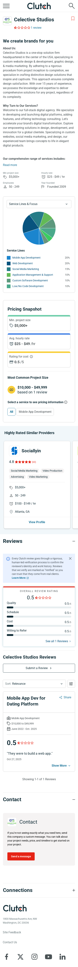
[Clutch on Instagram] (34, 956)
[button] (34, 684)
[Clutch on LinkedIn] (62, 956)
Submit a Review (37, 668)
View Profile (37, 522)
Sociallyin (31, 450)
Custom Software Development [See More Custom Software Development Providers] (30, 280)
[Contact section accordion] (39, 800)
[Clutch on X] (20, 956)
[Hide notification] (70, 558)
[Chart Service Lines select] (39, 204)
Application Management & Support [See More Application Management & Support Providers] (32, 274)
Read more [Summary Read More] (10, 165)
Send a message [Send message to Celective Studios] (21, 856)
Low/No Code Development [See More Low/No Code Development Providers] (28, 286)
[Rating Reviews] (22, 27)
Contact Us (10, 942)
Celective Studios (34, 20)
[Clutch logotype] (15, 908)
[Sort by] (34, 684)
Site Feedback (12, 932)
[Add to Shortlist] (73, 18)
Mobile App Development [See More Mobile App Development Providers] (26, 257)
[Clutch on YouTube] (48, 956)
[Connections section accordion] (39, 890)
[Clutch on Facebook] (6, 956)
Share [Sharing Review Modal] (67, 697)
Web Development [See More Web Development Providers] (22, 263)
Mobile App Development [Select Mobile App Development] (35, 411)
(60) (34, 462)
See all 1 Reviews (57, 641)
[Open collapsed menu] (6, 5)
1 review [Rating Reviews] (36, 27)
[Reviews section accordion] (39, 541)
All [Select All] (11, 411)
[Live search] (71, 5)
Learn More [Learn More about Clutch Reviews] (19, 577)
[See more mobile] (61, 765)
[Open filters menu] (71, 684)
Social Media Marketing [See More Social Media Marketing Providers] (25, 269)
